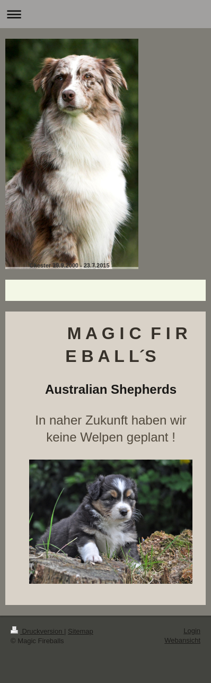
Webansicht (182, 640)
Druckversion (37, 631)
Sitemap (80, 631)
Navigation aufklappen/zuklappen (105, 14)
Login (191, 631)
